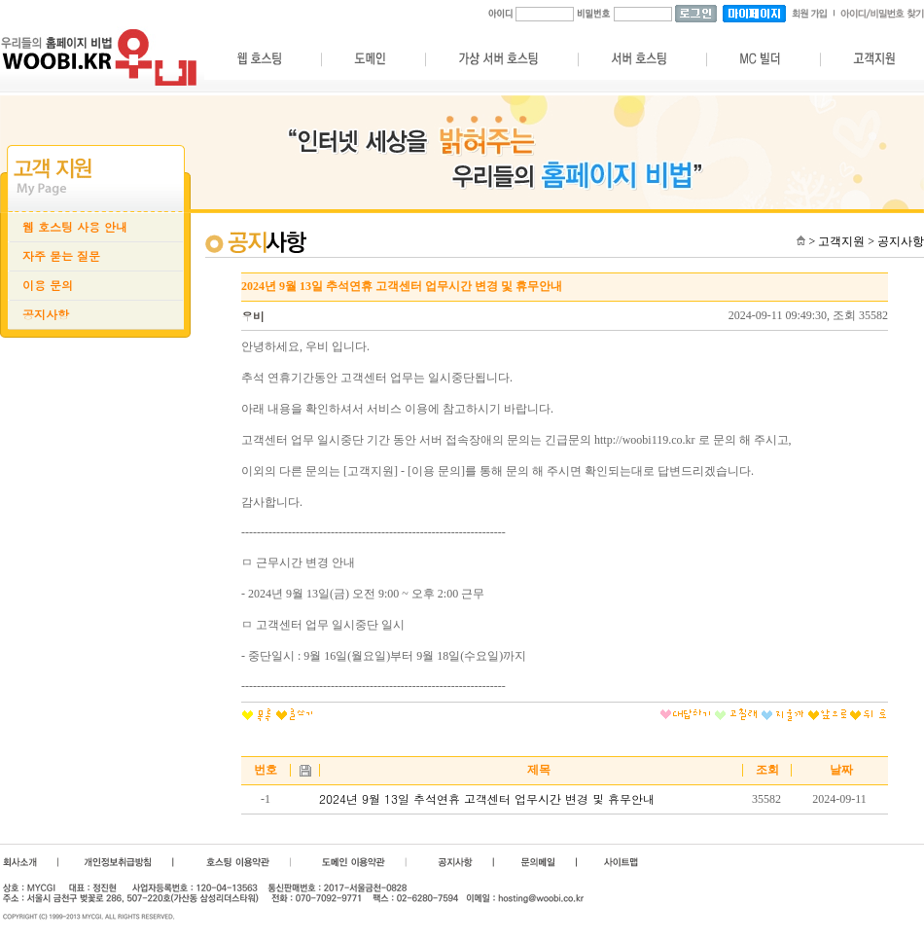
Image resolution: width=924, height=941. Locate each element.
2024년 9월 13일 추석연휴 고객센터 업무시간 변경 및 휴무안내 (487, 799)
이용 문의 (47, 285)
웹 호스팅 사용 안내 (74, 227)
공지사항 (45, 314)
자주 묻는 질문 (61, 256)
